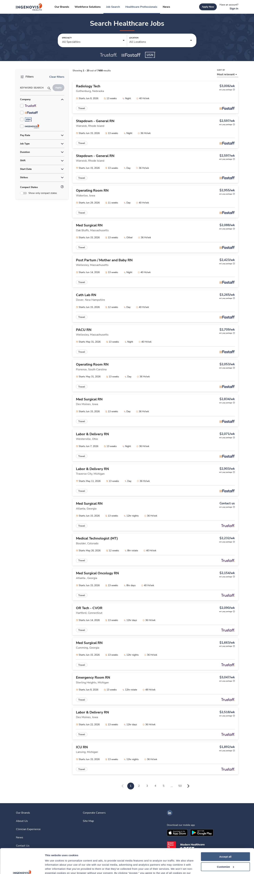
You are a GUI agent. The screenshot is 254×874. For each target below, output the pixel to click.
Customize (225, 843)
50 (180, 786)
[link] (29, 7)
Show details (53, 867)
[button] (93, 40)
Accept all (225, 833)
